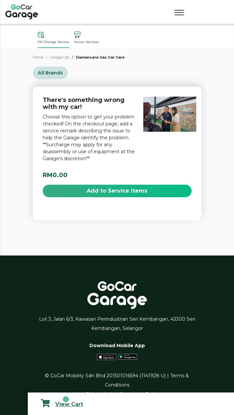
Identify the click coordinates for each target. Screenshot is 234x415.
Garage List (59, 57)
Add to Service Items (117, 191)
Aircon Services (86, 37)
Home (38, 57)
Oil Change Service (53, 37)
